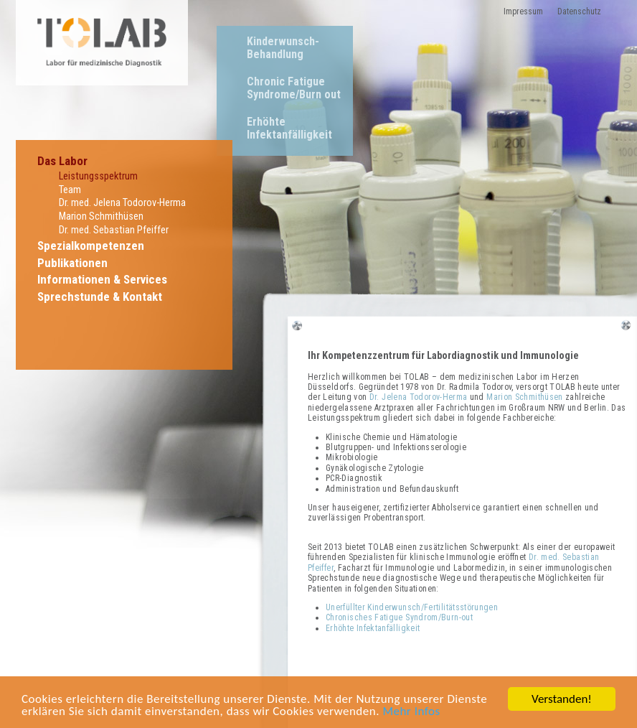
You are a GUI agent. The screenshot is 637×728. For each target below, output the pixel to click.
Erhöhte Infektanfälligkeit (289, 128)
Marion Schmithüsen (101, 216)
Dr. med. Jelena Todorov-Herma (122, 203)
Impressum (523, 11)
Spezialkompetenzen (90, 245)
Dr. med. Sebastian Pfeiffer (114, 230)
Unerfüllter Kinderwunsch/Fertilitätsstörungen (412, 607)
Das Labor (62, 161)
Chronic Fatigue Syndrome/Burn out (294, 88)
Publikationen (72, 263)
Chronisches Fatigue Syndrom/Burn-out (399, 617)
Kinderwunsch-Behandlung (283, 47)
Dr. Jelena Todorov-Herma (418, 397)
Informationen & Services (102, 279)
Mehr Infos (411, 711)
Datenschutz (579, 11)
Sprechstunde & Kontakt (99, 296)
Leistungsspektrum (98, 176)
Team (70, 190)
